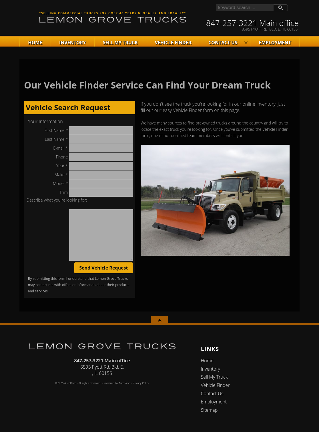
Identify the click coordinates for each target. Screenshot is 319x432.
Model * (93, 183)
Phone (94, 157)
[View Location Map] (252, 29)
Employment (214, 402)
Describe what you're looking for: (57, 200)
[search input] (245, 7)
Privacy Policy (141, 383)
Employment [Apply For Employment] (275, 42)
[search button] (281, 7)
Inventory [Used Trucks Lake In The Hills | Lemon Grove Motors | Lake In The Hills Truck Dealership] (72, 42)
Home (207, 360)
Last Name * (89, 139)
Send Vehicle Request (103, 268)
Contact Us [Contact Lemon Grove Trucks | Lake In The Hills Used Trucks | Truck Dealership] (222, 42)
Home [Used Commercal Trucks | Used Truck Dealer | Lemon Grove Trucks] (35, 42)
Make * (94, 174)
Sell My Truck (120, 42)
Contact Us (212, 393)
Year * (94, 166)
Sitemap (209, 410)
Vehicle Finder (215, 385)
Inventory (210, 369)
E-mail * (93, 148)
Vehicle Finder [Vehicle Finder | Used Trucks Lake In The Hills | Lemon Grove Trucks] (173, 42)
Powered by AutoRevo (117, 383)
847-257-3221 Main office (102, 360)
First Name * (89, 130)
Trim (96, 192)
